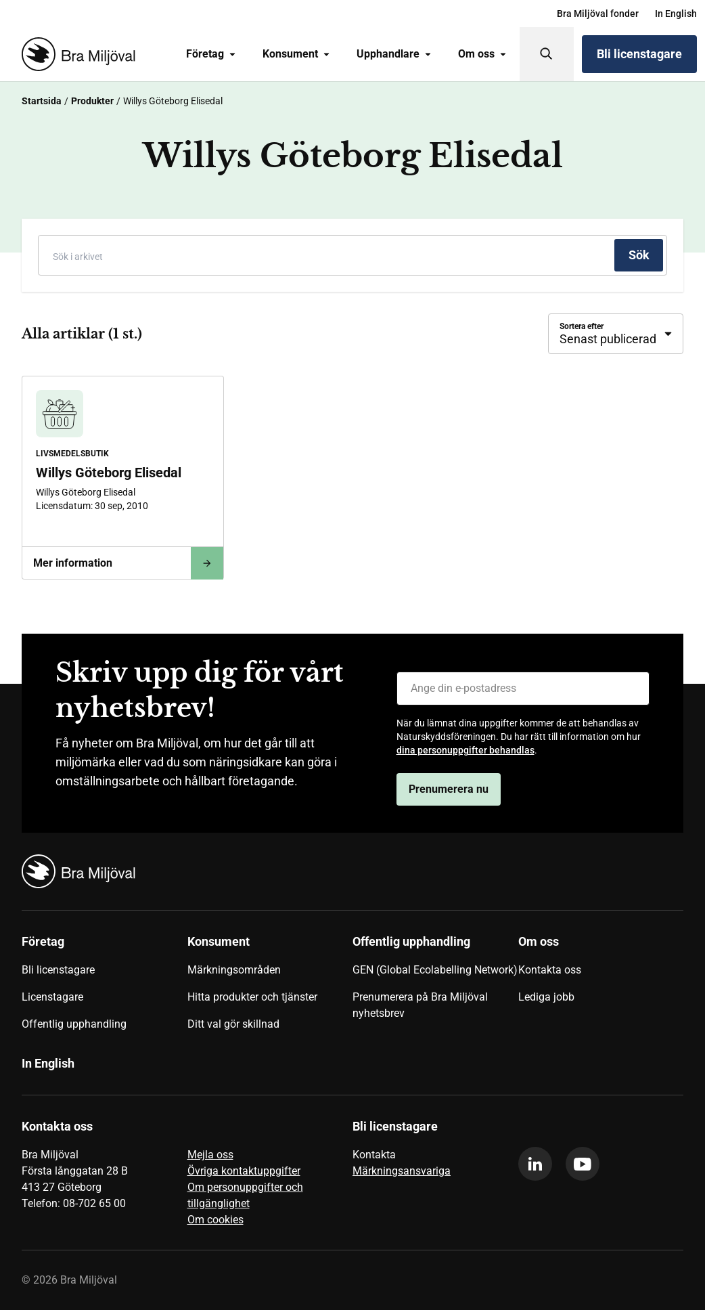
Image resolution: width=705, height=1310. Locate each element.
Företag (210, 53)
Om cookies (215, 1219)
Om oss (482, 53)
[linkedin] (535, 1164)
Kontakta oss (549, 969)
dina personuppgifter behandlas (465, 750)
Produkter (92, 100)
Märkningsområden (234, 969)
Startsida (42, 100)
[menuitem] (598, 13)
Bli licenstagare (639, 54)
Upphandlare (394, 53)
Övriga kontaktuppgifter (243, 1170)
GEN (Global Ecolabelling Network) (435, 969)
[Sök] (547, 54)
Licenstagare (52, 996)
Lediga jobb (546, 996)
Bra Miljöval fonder (598, 13)
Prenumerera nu (448, 789)
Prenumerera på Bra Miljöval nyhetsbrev (420, 1005)
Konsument (296, 53)
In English (676, 13)
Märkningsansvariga (401, 1170)
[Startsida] (76, 54)
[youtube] (582, 1164)
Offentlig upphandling (74, 1024)
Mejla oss (210, 1154)
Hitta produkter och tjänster (252, 996)
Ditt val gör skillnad (233, 1024)
